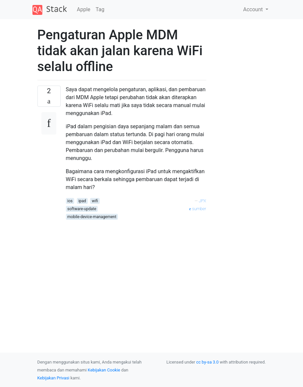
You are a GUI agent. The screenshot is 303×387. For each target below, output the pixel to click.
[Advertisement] (136, 278)
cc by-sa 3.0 (207, 362)
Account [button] (253, 9)
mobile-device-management (91, 216)
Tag (100, 9)
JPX (202, 200)
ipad (82, 201)
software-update (81, 209)
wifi (95, 201)
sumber (197, 208)
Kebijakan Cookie (104, 370)
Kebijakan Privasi (53, 377)
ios (70, 201)
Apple (83, 9)
